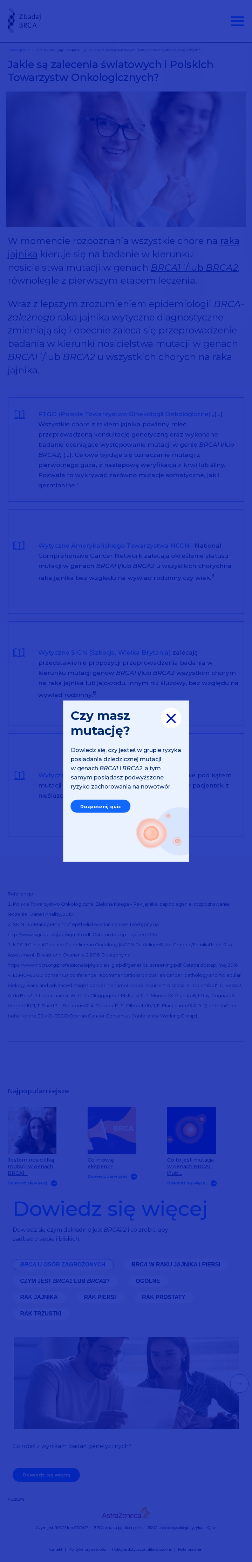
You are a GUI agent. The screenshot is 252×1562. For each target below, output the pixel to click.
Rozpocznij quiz (100, 806)
